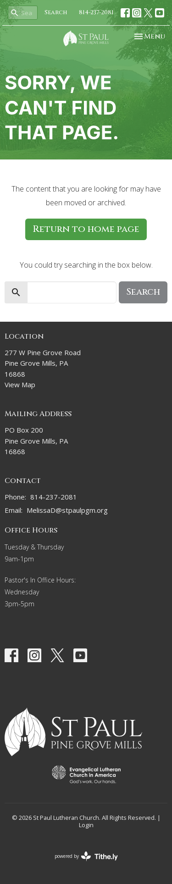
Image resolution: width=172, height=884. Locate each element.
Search (55, 12)
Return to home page (86, 229)
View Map (20, 384)
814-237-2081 (96, 12)
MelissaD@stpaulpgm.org (67, 510)
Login (86, 825)
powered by (86, 856)
